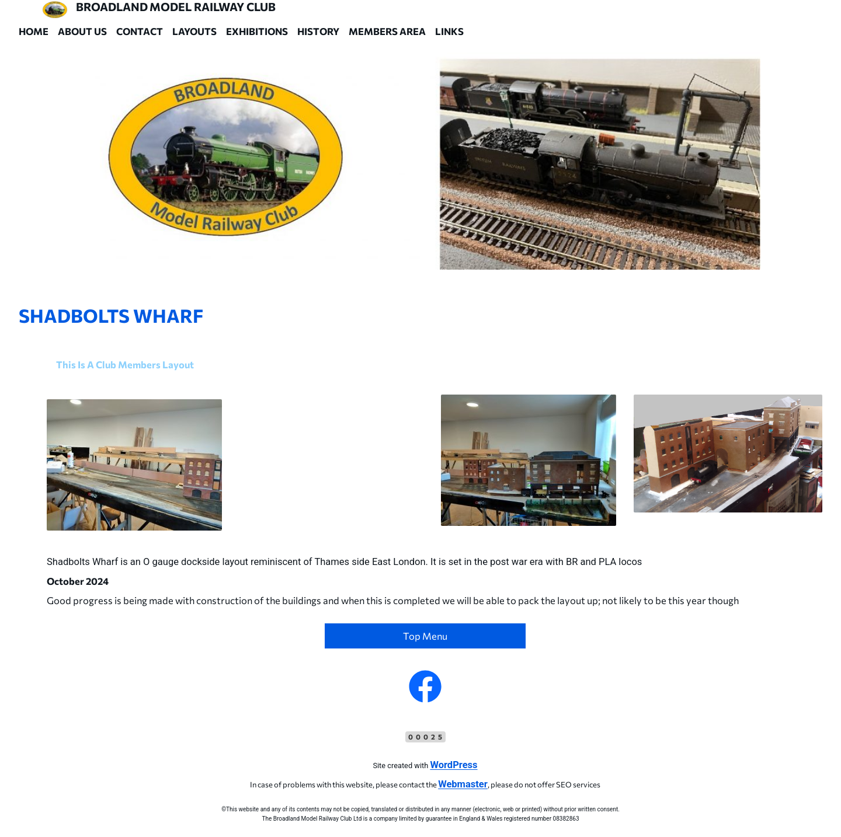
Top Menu (425, 635)
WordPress (453, 764)
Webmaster (463, 784)
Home (33, 31)
